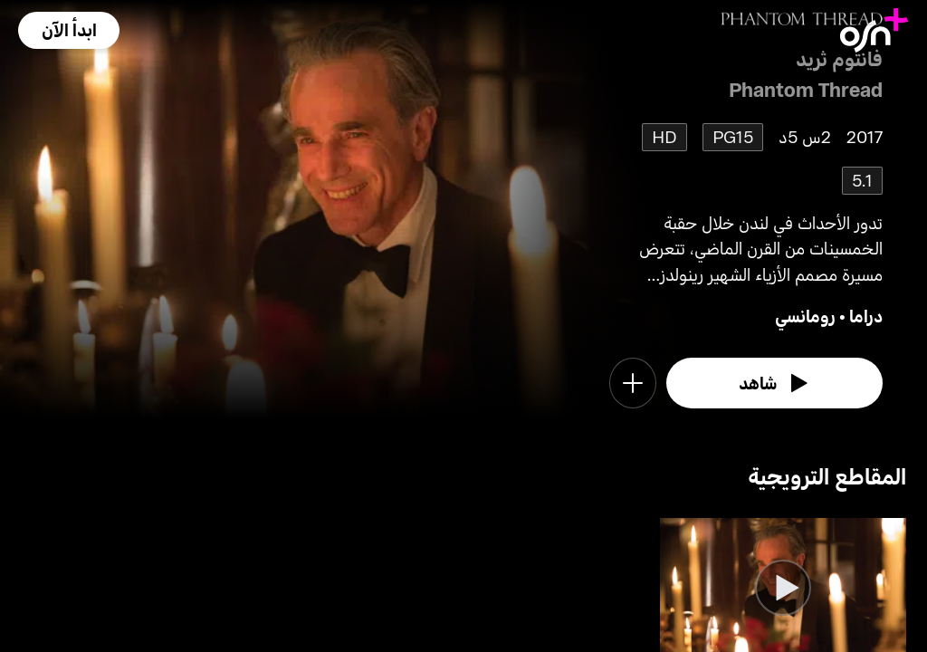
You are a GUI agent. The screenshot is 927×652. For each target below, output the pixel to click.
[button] (68, 30)
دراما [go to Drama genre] (866, 315)
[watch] (774, 383)
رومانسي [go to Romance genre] (805, 315)
